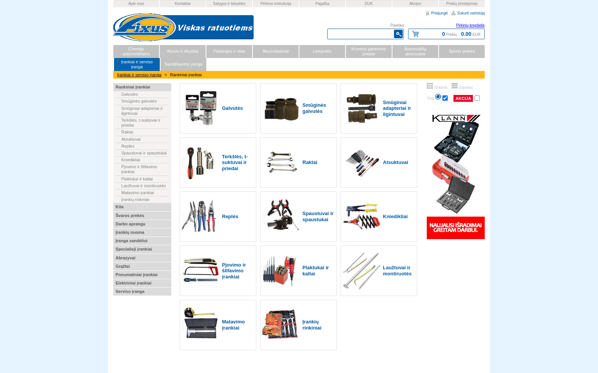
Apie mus (136, 4)
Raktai (127, 132)
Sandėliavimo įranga (183, 64)
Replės (127, 146)
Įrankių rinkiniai (135, 199)
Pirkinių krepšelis (470, 25)
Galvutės (129, 94)
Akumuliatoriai (275, 51)
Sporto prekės (462, 51)
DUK (369, 4)
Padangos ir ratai (229, 51)
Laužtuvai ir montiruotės (143, 185)
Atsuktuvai (131, 139)
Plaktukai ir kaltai (137, 179)
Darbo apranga (130, 224)
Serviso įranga (130, 291)
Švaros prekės (130, 215)
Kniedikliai (130, 160)
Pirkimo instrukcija (275, 4)
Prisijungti (439, 13)
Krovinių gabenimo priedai (368, 51)
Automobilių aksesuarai (415, 51)
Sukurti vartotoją (471, 13)
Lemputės (322, 51)
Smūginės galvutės (139, 101)
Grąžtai (123, 266)
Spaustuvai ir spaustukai (144, 153)
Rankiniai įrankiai (133, 87)
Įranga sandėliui (132, 240)
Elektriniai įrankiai (133, 283)
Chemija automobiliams (136, 51)
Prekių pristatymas (461, 4)
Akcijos (415, 4)
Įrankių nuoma (130, 232)
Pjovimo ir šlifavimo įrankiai (139, 169)
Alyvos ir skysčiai (182, 51)
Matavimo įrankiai (137, 192)
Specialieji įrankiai (134, 249)
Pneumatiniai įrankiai (137, 274)
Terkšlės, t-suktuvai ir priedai (141, 122)
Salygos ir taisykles (229, 4)
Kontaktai (183, 4)
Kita (120, 206)
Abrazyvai (125, 258)
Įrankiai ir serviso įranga (137, 64)
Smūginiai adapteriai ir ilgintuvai (142, 111)
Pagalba (322, 4)
